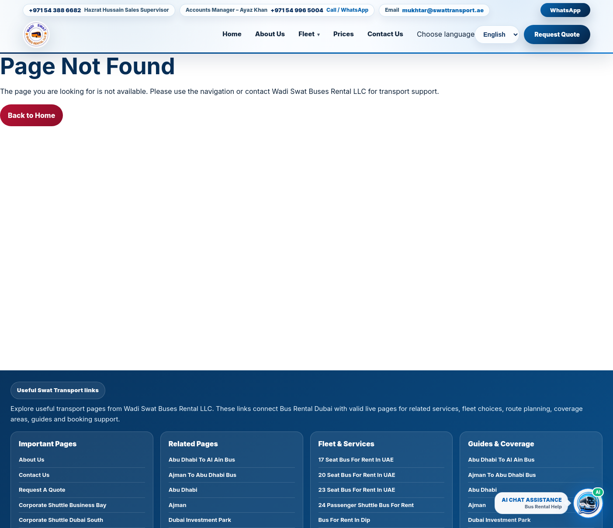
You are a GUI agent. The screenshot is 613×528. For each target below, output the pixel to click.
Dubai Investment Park (200, 519)
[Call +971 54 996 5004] (277, 10)
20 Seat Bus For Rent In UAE (357, 474)
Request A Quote (42, 489)
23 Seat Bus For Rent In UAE (357, 489)
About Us (270, 34)
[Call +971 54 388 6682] (99, 10)
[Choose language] (496, 34)
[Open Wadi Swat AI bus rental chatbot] (588, 503)
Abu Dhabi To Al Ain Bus (202, 459)
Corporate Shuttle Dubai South (61, 519)
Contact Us (385, 34)
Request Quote (557, 34)
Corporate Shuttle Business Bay (62, 504)
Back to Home (31, 115)
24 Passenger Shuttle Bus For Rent (366, 504)
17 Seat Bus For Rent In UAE (356, 459)
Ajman (178, 504)
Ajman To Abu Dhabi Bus (202, 474)
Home (231, 34)
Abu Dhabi (183, 489)
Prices (343, 34)
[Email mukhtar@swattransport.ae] (434, 10)
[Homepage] (50, 34)
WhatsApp (565, 10)
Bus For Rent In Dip (345, 519)
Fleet (306, 34)
